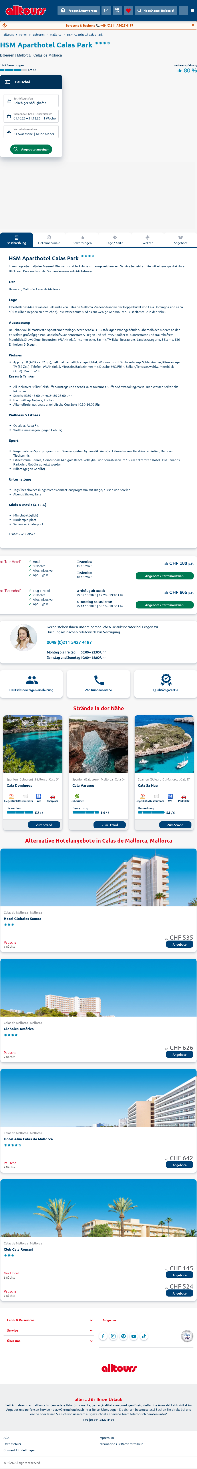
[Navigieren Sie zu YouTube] (134, 1338)
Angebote (181, 241)
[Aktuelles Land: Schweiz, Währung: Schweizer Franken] (183, 10)
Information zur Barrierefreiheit (121, 1445)
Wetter (148, 241)
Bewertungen (82, 241)
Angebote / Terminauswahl (164, 577)
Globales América (19, 1030)
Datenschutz (13, 1445)
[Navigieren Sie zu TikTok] (144, 1338)
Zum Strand (44, 826)
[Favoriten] (128, 10)
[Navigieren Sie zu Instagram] (113, 1338)
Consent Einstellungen (20, 1451)
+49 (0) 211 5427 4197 (98, 1421)
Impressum (106, 1439)
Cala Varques (83, 786)
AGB (7, 1439)
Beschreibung (16, 241)
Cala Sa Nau (148, 786)
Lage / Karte (114, 241)
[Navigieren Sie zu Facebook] (103, 1338)
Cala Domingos (19, 786)
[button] (51, 1321)
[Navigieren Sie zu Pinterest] (123, 1338)
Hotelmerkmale (49, 241)
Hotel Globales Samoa (22, 919)
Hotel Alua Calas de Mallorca (28, 1140)
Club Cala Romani (18, 1250)
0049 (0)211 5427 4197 (69, 643)
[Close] (193, 25)
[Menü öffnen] (192, 10)
